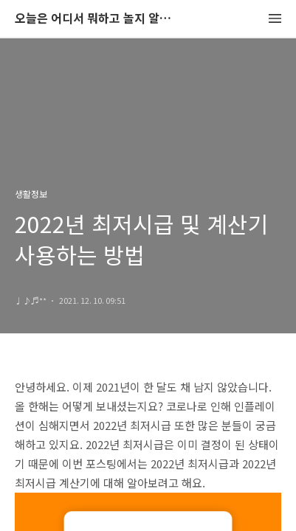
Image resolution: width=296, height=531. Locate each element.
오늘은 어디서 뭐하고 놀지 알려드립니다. (96, 19)
